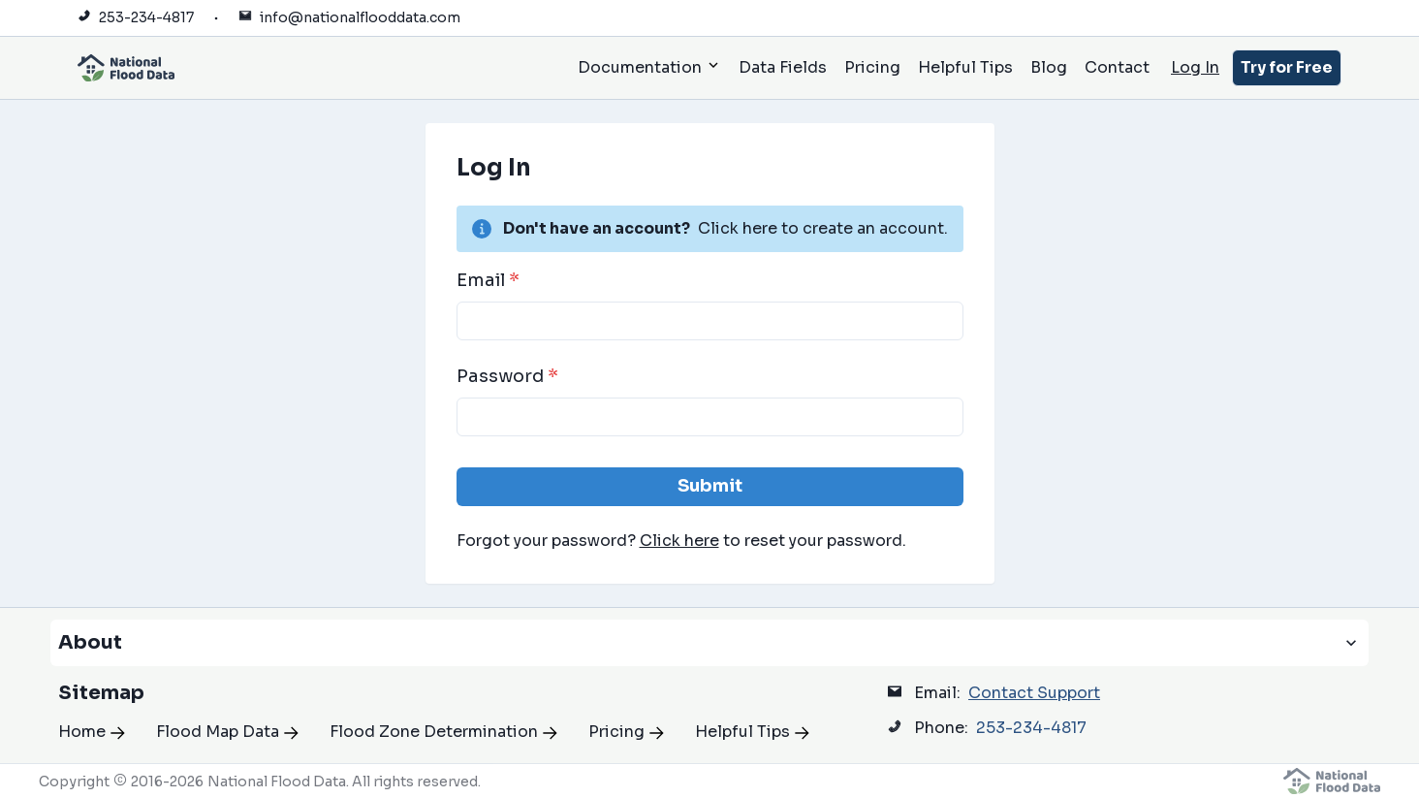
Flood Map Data (227, 731)
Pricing (872, 67)
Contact (1117, 67)
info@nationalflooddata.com (360, 17)
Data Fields (783, 67)
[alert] (710, 229)
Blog (1048, 67)
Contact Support (1034, 693)
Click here (679, 540)
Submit (710, 485)
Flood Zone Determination (443, 731)
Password (507, 376)
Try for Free (1287, 67)
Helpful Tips (965, 67)
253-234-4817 (146, 17)
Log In (1195, 67)
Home (91, 731)
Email (488, 280)
